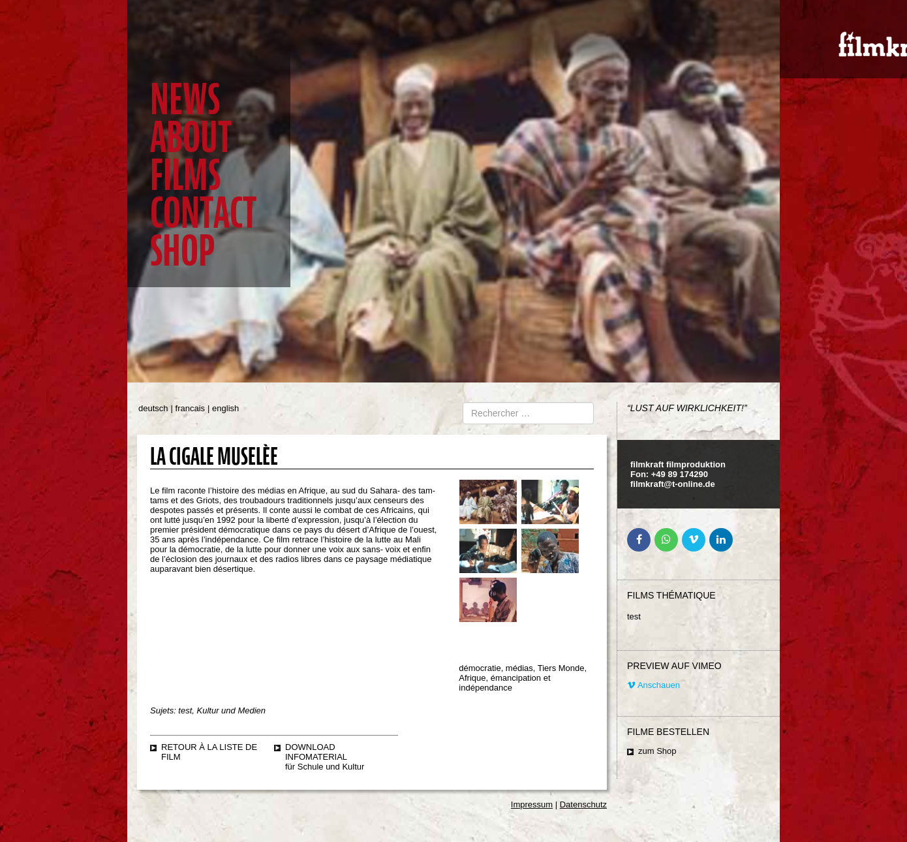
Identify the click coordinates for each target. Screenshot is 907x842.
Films (185, 175)
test (634, 616)
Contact (203, 213)
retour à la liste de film (209, 752)
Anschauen (653, 685)
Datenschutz (583, 804)
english (225, 408)
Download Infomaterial (316, 752)
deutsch (153, 408)
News (185, 99)
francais (191, 408)
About (191, 137)
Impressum (532, 804)
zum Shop (657, 751)
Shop (182, 251)
